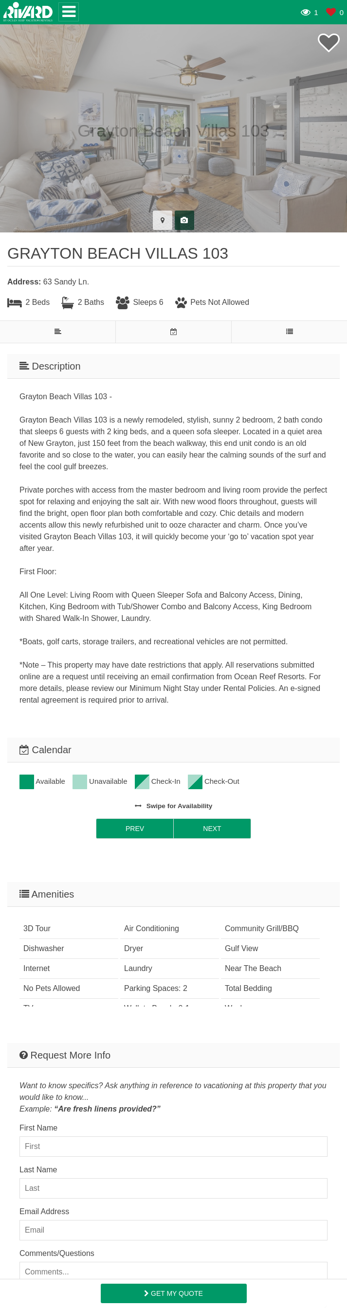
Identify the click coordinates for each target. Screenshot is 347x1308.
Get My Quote (173, 1293)
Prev (135, 828)
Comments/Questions (56, 1253)
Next (212, 828)
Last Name (38, 1170)
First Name (38, 1128)
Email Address (44, 1211)
